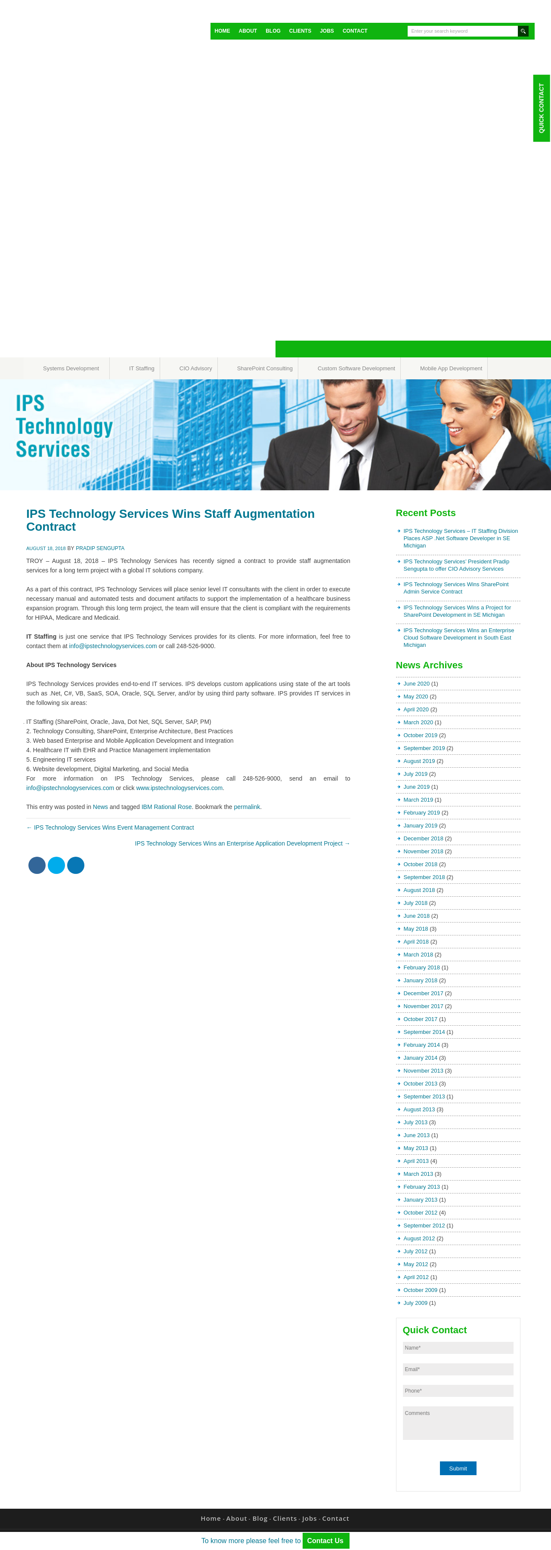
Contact (355, 31)
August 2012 (419, 1238)
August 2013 (419, 1109)
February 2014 (422, 1045)
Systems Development (71, 368)
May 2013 (416, 1148)
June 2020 (417, 683)
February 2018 (422, 967)
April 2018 (416, 941)
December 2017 (424, 993)
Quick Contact (541, 108)
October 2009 (421, 1290)
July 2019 (416, 774)
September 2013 (424, 1096)
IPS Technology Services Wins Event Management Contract (110, 827)
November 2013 (424, 1070)
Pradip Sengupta (100, 548)
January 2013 (421, 1199)
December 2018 (424, 838)
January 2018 (421, 980)
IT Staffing (142, 368)
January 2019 (421, 825)
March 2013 (418, 1174)
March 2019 (418, 800)
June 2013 (417, 1135)
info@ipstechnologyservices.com (113, 646)
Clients (300, 31)
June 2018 (417, 916)
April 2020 (416, 709)
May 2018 (416, 929)
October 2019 (421, 735)
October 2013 (421, 1083)
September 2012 (424, 1225)
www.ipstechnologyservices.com (179, 787)
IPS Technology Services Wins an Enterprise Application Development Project (242, 843)
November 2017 (424, 1006)
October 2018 (421, 864)
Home (222, 31)
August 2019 (419, 761)
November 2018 (424, 851)
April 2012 (416, 1277)
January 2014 (421, 1058)
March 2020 (418, 722)
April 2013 (416, 1161)
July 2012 (416, 1251)
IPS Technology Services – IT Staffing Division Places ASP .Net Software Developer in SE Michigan (461, 538)
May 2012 (416, 1264)
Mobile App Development (451, 368)
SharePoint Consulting (265, 368)
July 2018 (416, 903)
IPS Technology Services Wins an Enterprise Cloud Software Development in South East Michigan (459, 637)
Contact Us (326, 1540)
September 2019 (424, 748)
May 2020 (416, 696)
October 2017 (421, 1019)
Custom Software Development (356, 368)
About (248, 31)
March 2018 (418, 954)
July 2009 (416, 1303)
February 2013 (422, 1187)
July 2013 (416, 1122)
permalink (247, 806)
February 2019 (422, 812)
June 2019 (417, 787)
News (100, 806)
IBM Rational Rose (167, 806)
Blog (273, 31)
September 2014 (424, 1032)
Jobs (327, 31)
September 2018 (424, 877)
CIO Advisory (196, 368)
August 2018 (419, 890)
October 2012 (421, 1212)
